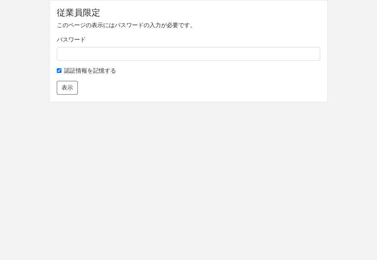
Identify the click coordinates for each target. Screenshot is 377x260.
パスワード (71, 39)
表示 (67, 87)
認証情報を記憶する (90, 70)
